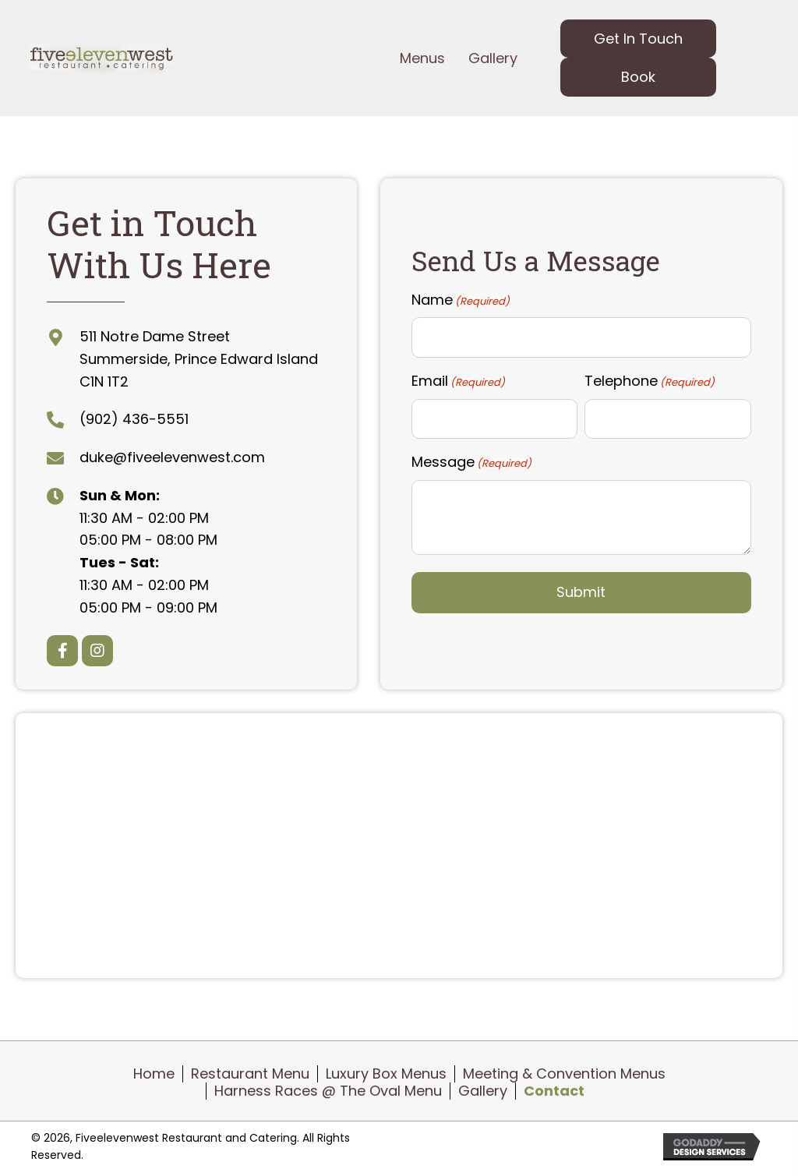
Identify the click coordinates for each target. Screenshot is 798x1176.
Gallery (482, 1091)
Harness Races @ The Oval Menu (328, 1091)
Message (471, 462)
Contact (554, 1091)
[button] (638, 38)
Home (154, 1073)
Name (460, 299)
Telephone (649, 381)
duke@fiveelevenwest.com (172, 457)
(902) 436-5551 (134, 419)
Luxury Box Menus (386, 1073)
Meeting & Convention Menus (564, 1073)
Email (458, 381)
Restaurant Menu (250, 1073)
